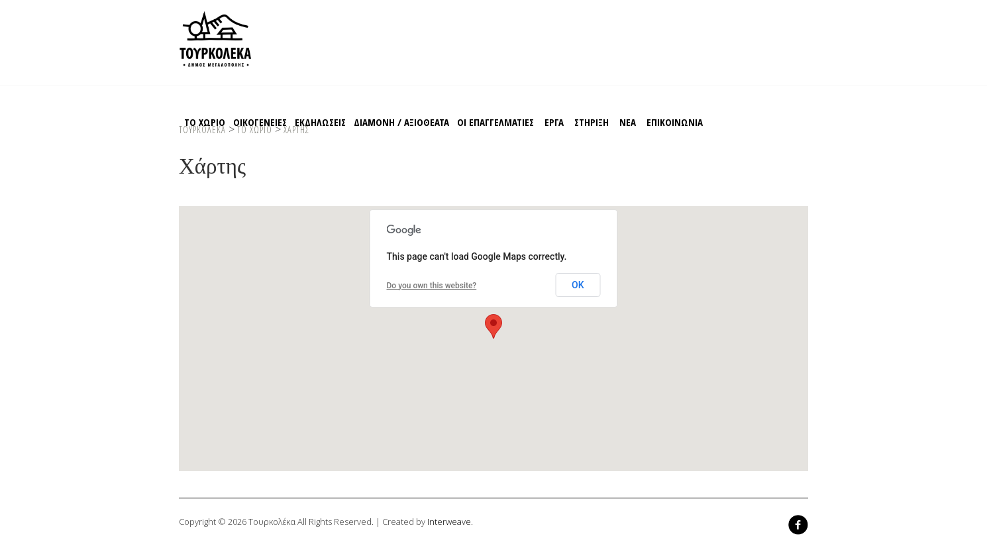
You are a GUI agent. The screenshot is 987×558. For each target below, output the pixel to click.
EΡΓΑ (554, 122)
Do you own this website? (432, 285)
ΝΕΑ (627, 122)
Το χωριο (204, 122)
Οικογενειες (260, 122)
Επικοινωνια (675, 122)
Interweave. (450, 522)
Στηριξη (591, 122)
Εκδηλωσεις (320, 122)
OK (578, 285)
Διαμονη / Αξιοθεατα (401, 122)
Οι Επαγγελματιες (495, 122)
